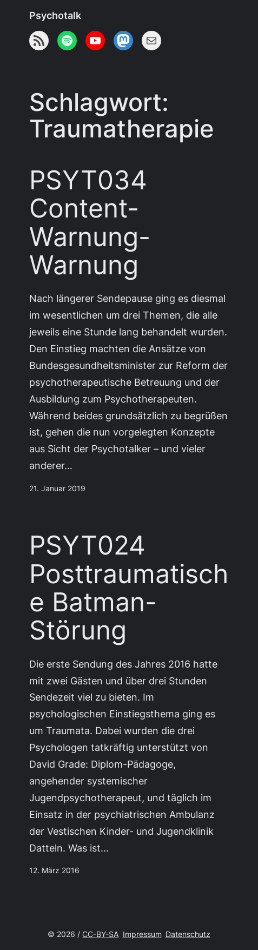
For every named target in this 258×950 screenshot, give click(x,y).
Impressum (142, 934)
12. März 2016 (54, 870)
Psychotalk (55, 15)
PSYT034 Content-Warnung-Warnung (89, 222)
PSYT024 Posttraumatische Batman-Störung (128, 587)
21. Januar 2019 (57, 488)
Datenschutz (188, 934)
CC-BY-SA (100, 934)
